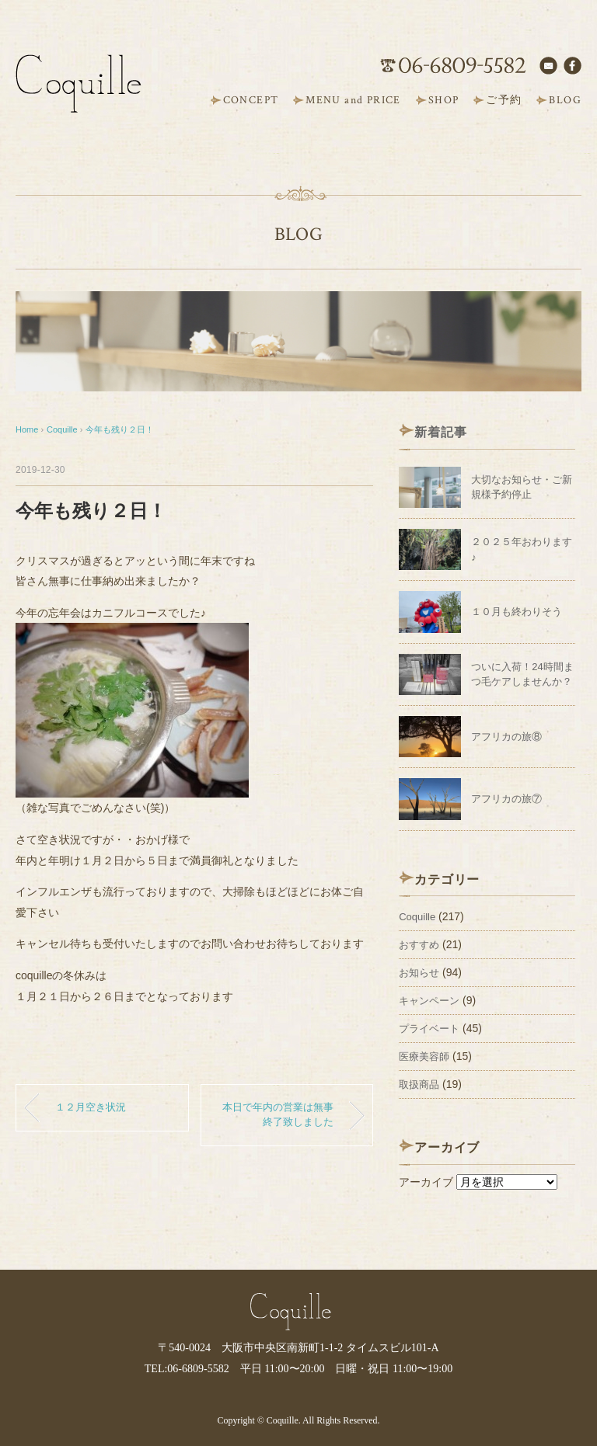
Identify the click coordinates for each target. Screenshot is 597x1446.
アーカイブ (426, 1182)
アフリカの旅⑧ (506, 736)
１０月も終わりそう (516, 611)
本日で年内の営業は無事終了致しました (277, 1115)
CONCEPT (251, 100)
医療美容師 (424, 1056)
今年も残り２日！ (120, 429)
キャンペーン (429, 1000)
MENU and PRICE (353, 100)
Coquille (417, 917)
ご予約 (504, 100)
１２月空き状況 (90, 1107)
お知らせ (419, 972)
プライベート (429, 1028)
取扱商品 (419, 1084)
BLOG (565, 100)
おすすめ (419, 945)
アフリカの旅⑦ (506, 799)
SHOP (443, 100)
